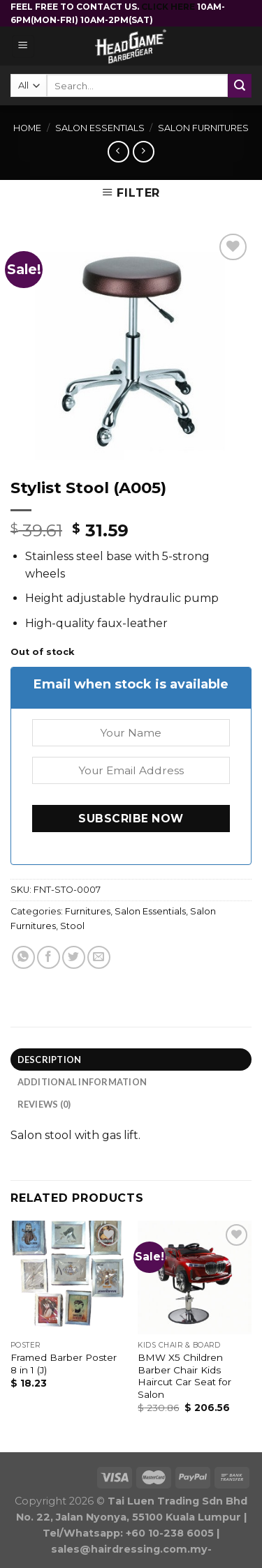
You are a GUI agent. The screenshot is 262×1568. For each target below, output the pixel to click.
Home (27, 128)
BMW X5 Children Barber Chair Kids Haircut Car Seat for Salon (184, 1376)
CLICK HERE (169, 6)
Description (49, 1059)
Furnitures (87, 911)
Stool (72, 926)
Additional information (82, 1081)
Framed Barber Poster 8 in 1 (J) (63, 1363)
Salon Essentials (100, 128)
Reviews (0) (44, 1104)
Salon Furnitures (203, 128)
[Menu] (23, 46)
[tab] (131, 1059)
